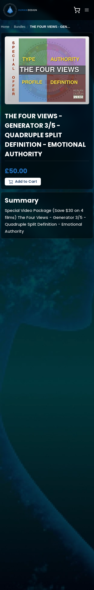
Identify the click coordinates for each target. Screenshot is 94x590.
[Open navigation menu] (86, 10)
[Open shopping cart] (77, 10)
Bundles (19, 26)
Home (5, 26)
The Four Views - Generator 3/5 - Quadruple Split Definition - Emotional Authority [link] (50, 26)
